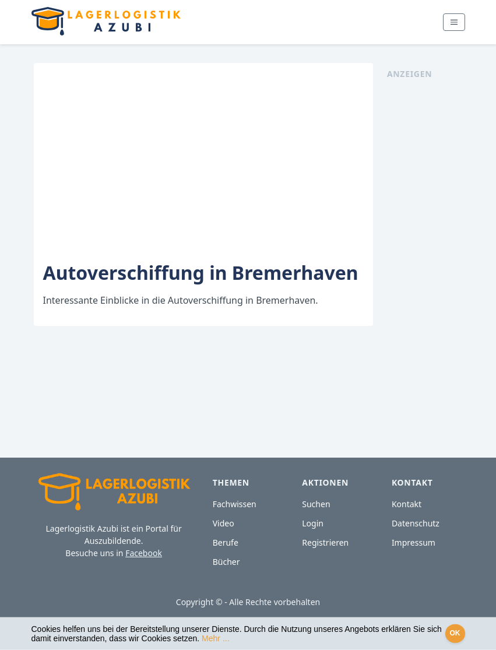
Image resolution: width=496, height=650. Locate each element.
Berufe (225, 542)
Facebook (143, 552)
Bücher (226, 561)
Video (223, 523)
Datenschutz (415, 523)
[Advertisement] (427, 255)
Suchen (316, 504)
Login (312, 523)
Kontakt (406, 504)
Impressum (413, 542)
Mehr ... (215, 638)
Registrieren (325, 542)
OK (455, 633)
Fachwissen (234, 504)
